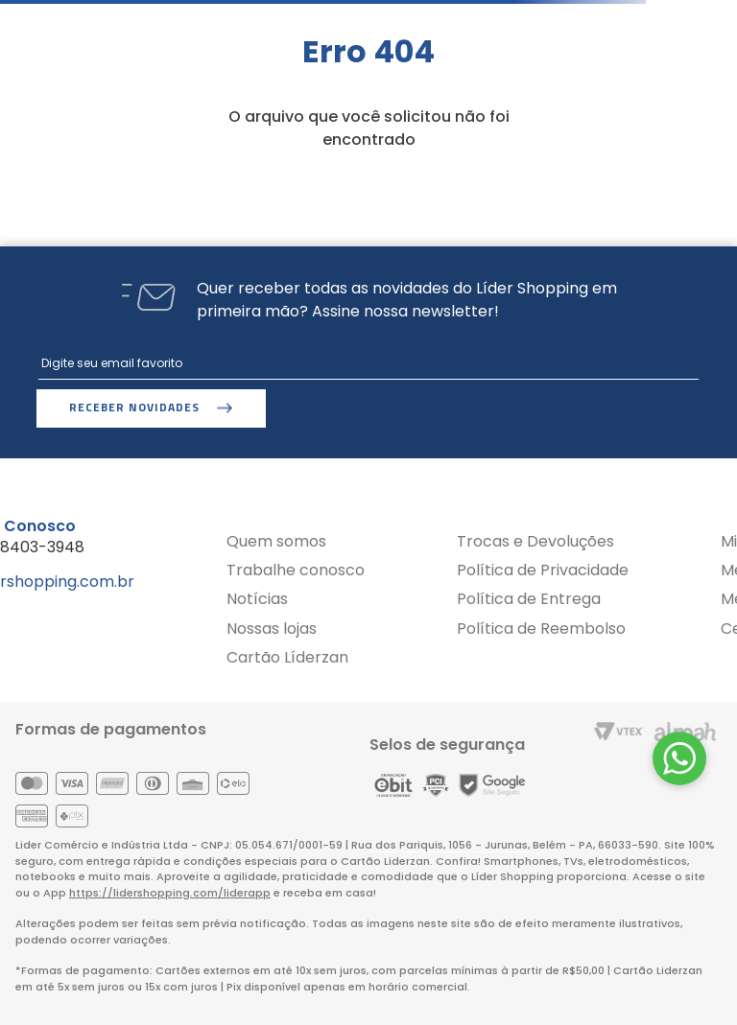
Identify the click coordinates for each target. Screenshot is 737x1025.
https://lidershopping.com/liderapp (170, 892)
